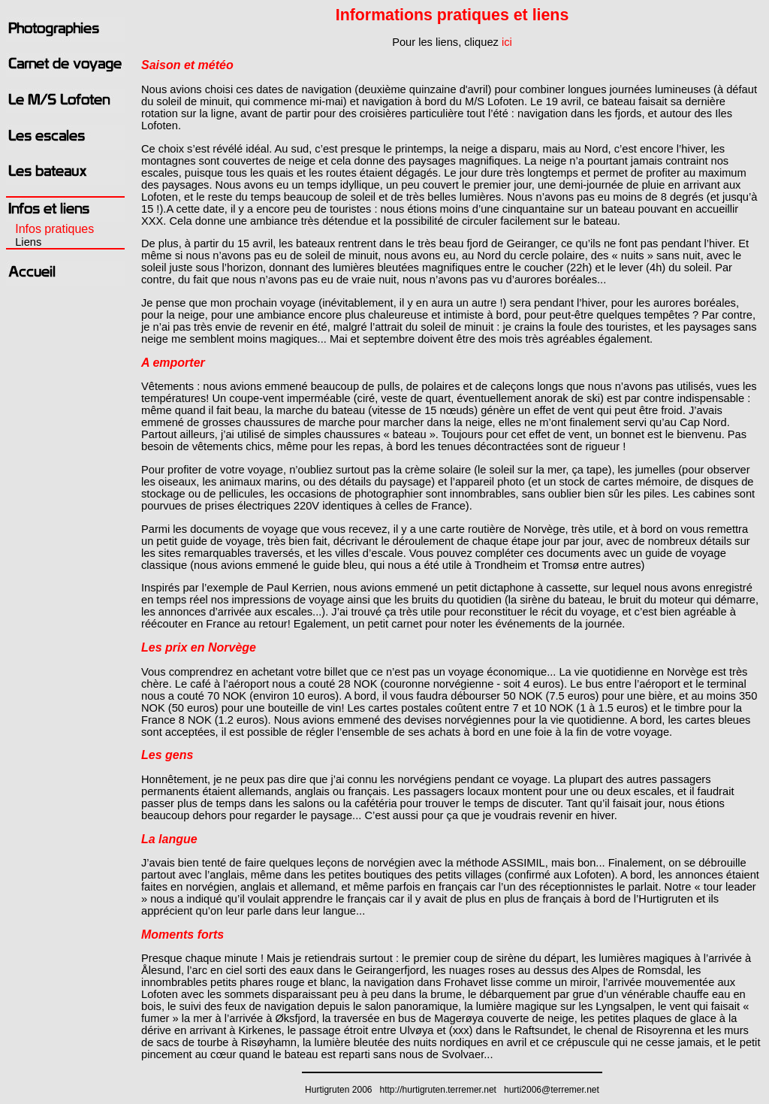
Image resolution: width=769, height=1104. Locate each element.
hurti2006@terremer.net (551, 1089)
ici (507, 42)
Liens (28, 242)
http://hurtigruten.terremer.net (438, 1089)
